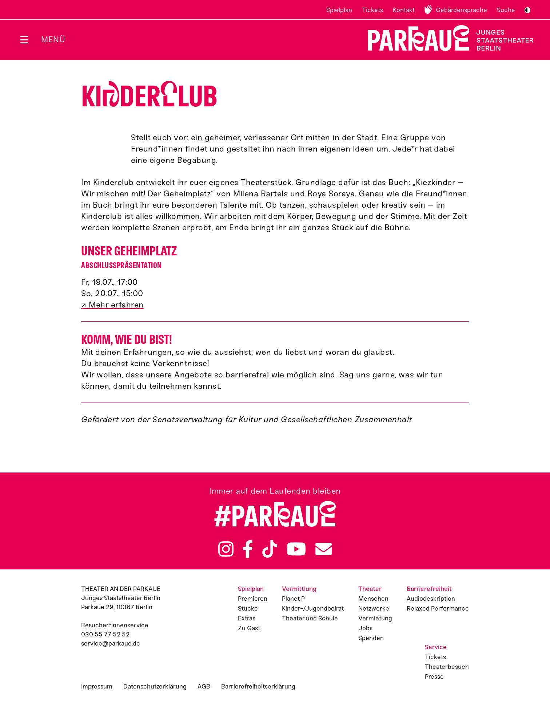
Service (436, 647)
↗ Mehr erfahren (112, 305)
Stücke (248, 608)
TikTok (269, 549)
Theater (370, 588)
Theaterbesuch (447, 666)
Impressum (96, 686)
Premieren (252, 598)
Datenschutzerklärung (155, 686)
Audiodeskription (431, 598)
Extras (246, 618)
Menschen (373, 598)
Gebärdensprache (461, 9)
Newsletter (323, 549)
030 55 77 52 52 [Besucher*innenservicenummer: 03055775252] (105, 634)
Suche (506, 9)
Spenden (371, 638)
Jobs (365, 628)
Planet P (293, 598)
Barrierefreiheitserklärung (258, 686)
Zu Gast (249, 628)
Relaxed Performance (438, 608)
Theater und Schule (310, 618)
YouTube (296, 549)
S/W (527, 10)
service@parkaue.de (110, 643)
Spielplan (339, 9)
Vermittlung (299, 588)
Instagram (226, 549)
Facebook (247, 549)
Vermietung (375, 618)
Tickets (372, 9)
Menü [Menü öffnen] (53, 39)
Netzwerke (373, 608)
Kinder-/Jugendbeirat (313, 608)
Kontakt (404, 9)
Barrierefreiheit (429, 588)
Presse (434, 676)
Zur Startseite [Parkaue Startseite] (446, 38)
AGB (204, 686)
